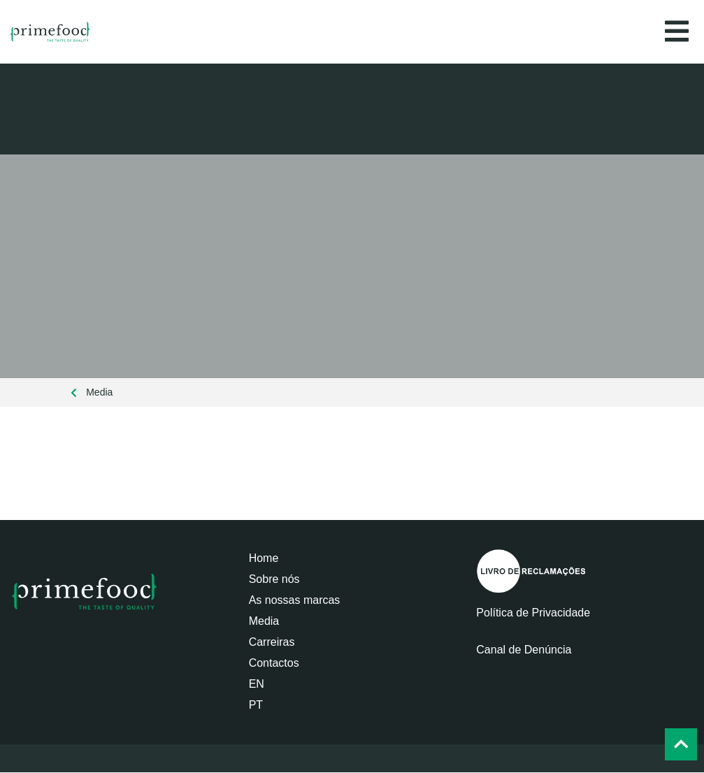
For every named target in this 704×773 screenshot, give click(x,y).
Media (264, 621)
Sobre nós (274, 579)
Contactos (274, 663)
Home (264, 558)
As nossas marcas (294, 600)
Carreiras (272, 642)
